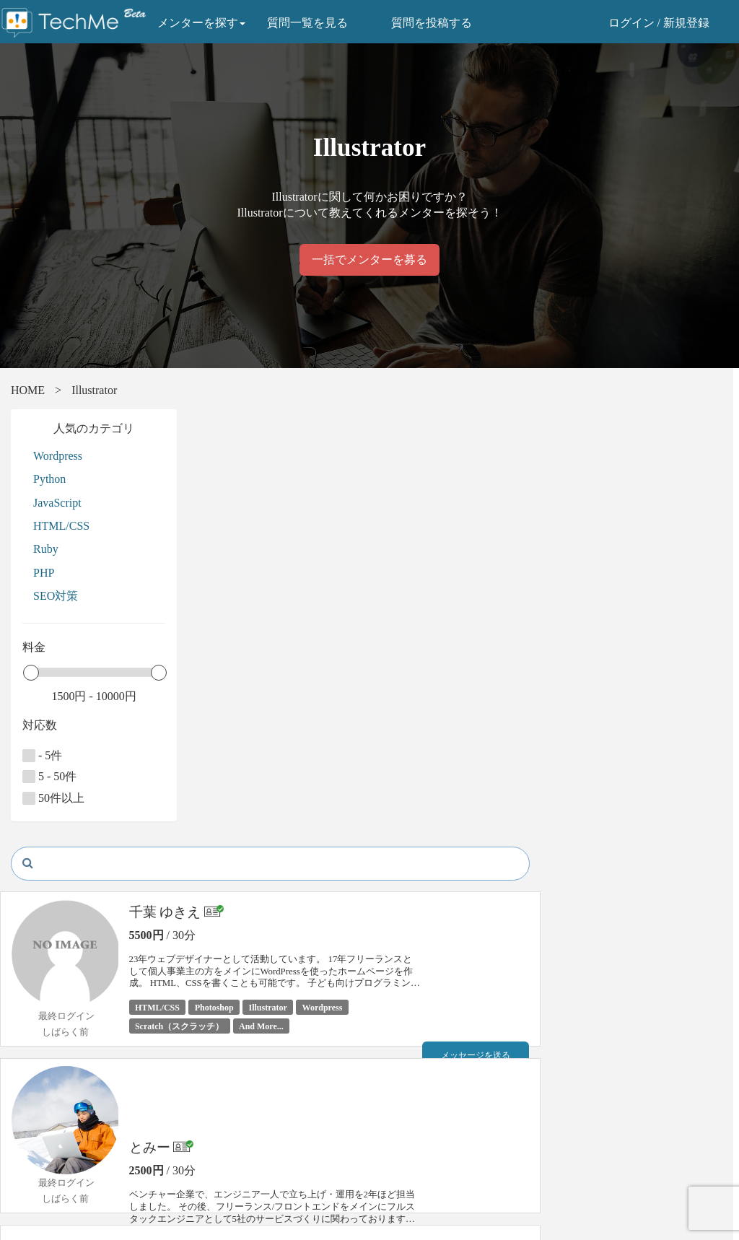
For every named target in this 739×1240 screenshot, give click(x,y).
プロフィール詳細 (664, 552)
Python (49, 479)
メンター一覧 (41, 1139)
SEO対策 (55, 596)
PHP (43, 573)
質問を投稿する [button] (432, 23)
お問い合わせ (41, 1187)
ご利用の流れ (41, 1155)
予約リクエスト (664, 521)
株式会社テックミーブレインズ (461, 1114)
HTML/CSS (61, 526)
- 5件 (42, 755)
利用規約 (216, 1171)
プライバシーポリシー (246, 1155)
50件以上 (53, 798)
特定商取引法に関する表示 (256, 1139)
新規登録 (686, 23)
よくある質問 (41, 1171)
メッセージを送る (664, 490)
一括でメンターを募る (369, 259)
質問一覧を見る (308, 23)
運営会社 (216, 1187)
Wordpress (57, 456)
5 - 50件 (49, 776)
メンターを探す (202, 23)
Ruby (45, 549)
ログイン (631, 23)
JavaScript (57, 503)
